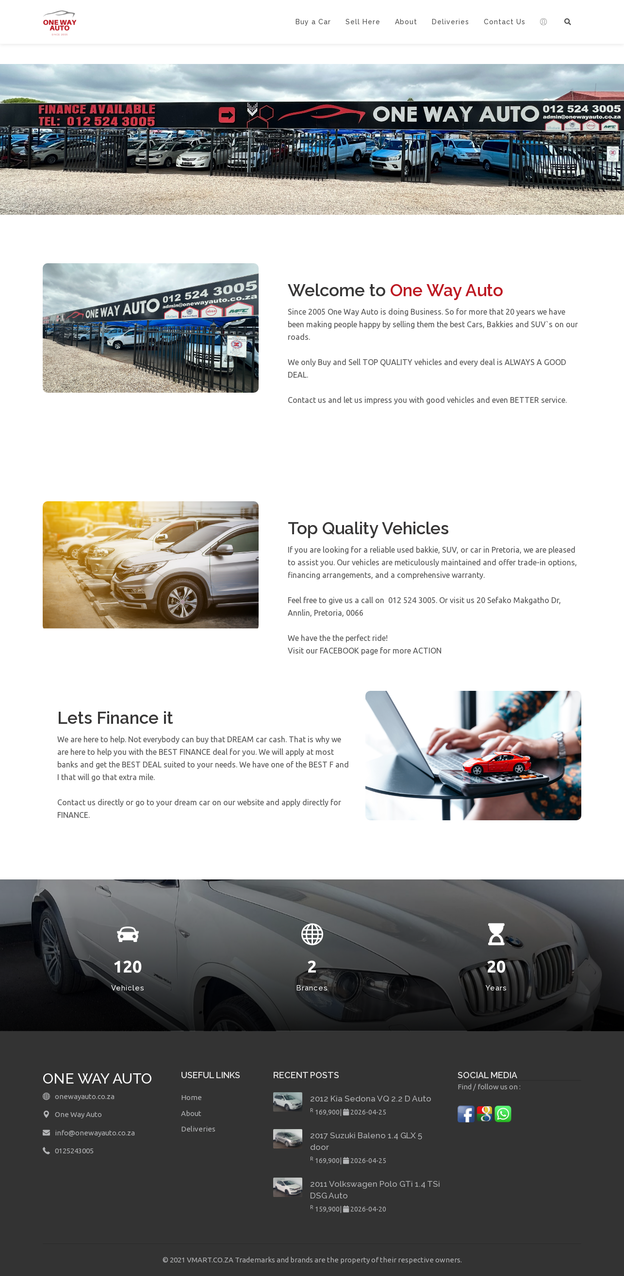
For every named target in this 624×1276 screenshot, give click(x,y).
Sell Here (362, 22)
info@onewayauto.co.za (95, 1133)
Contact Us (504, 22)
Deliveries (450, 22)
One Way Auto (78, 1114)
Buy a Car (313, 22)
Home (191, 1097)
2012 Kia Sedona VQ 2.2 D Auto (370, 1098)
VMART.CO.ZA (211, 1260)
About (406, 22)
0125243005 (74, 1151)
